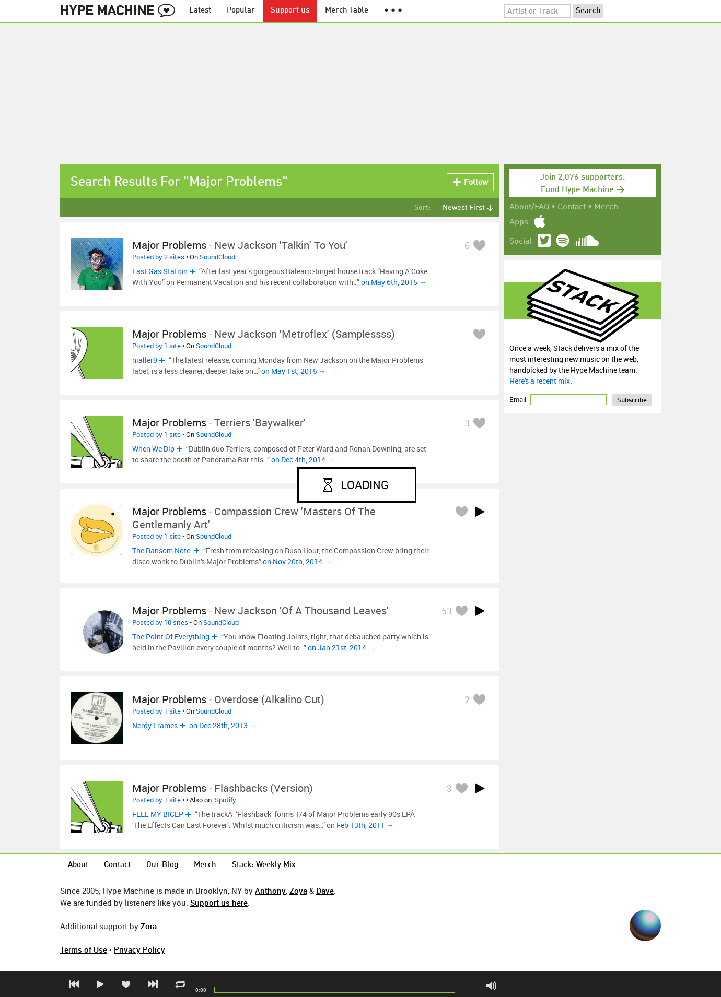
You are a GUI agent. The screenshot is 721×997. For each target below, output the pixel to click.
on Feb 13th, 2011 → (360, 825)
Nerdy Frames (155, 725)
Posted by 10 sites (160, 622)
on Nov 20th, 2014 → (297, 561)
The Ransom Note (162, 550)
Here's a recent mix (539, 381)
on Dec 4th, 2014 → (302, 460)
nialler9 (144, 360)
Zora (149, 926)
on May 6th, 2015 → (393, 282)
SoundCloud (217, 257)
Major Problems (169, 245)
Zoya (298, 890)
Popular (241, 11)
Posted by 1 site (156, 345)
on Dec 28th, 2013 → (223, 725)
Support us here (219, 902)
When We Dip (153, 449)
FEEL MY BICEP (157, 814)
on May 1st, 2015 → (293, 371)
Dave (325, 890)
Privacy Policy (139, 949)
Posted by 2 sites (158, 257)
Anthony (270, 890)
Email (518, 399)
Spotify (225, 799)
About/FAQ (529, 207)
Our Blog (162, 865)
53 (446, 610)
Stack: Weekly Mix (264, 865)
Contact (571, 207)
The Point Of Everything (171, 637)
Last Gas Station (160, 271)
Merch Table (346, 11)
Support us (290, 11)
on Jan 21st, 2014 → (341, 647)
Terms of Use (83, 949)
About (78, 865)
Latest (200, 11)
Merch (606, 207)
